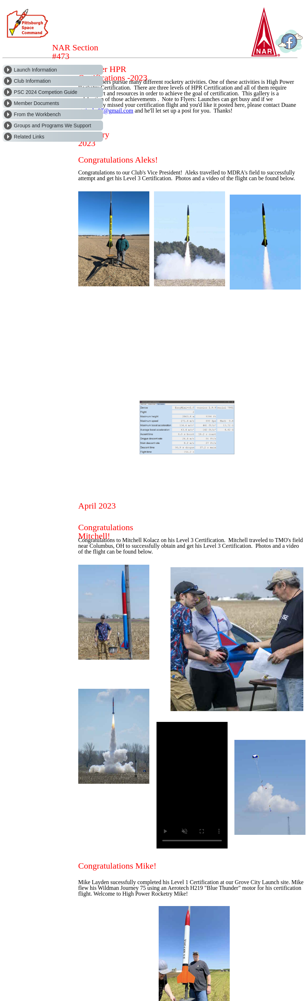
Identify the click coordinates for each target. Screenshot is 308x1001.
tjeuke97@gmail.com (108, 111)
